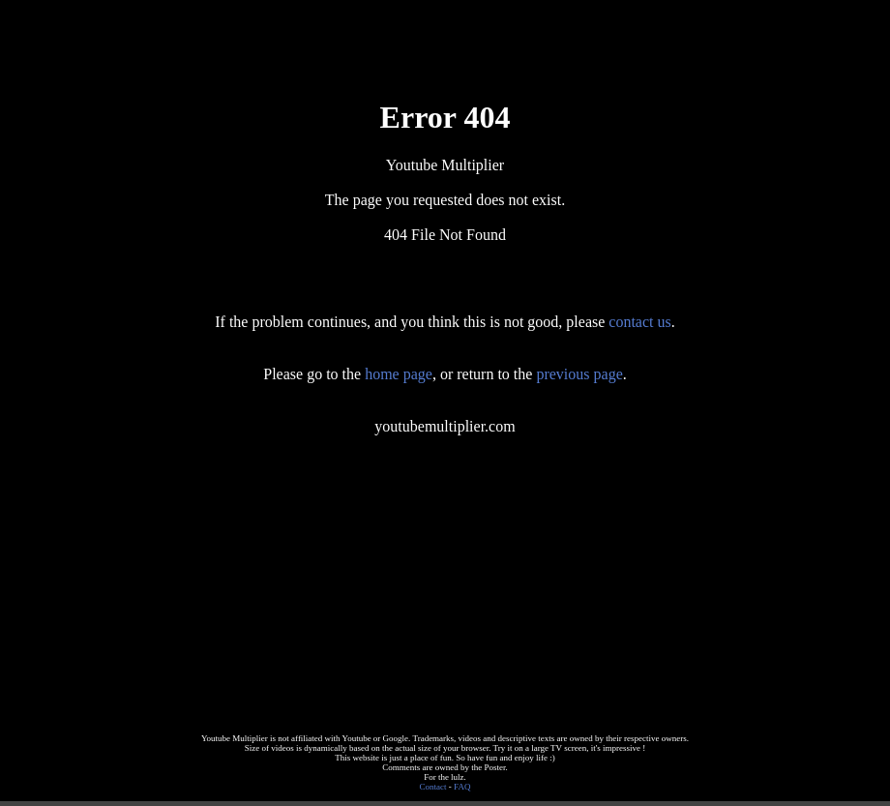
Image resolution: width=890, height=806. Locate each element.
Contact (433, 786)
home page (398, 374)
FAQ (462, 786)
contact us (639, 321)
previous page (579, 374)
